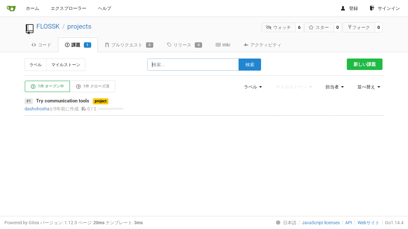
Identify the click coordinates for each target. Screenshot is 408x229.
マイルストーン (65, 64)
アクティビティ (262, 44)
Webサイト (369, 222)
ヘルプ (104, 8)
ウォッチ (278, 27)
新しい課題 (364, 64)
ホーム (32, 8)
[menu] (251, 87)
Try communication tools (62, 101)
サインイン (384, 8)
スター (319, 27)
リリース (184, 45)
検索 (249, 64)
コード (41, 44)
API (348, 222)
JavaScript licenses (321, 222)
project (100, 101)
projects (79, 26)
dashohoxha (37, 108)
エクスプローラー (68, 8)
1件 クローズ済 (92, 86)
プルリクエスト (129, 45)
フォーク (358, 27)
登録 (349, 8)
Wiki (222, 44)
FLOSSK (48, 26)
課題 (78, 45)
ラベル (35, 64)
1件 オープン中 (47, 86)
